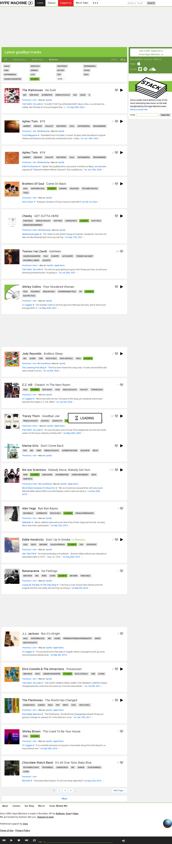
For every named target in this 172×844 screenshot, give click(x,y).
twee (39, 450)
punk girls (85, 576)
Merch (157, 59)
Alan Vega (29, 508)
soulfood (74, 188)
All (5, 60)
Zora (25, 823)
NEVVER (26, 780)
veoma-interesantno (85, 513)
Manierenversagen (30, 234)
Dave (75, 813)
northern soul (37, 188)
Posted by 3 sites (29, 230)
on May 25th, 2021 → (49, 308)
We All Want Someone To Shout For (38, 487)
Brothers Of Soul (33, 184)
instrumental (84, 126)
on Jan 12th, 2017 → (83, 717)
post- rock (96, 221)
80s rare (73, 576)
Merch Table (82, 3)
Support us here (45, 816)
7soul (25, 193)
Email (132, 114)
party (65, 705)
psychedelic (47, 767)
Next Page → (119, 790)
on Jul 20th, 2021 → (68, 272)
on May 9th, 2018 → (81, 588)
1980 (93, 674)
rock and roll (66, 358)
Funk (6, 70)
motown (43, 544)
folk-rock (35, 291)
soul (25, 188)
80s (24, 95)
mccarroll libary (31, 260)
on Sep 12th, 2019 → (60, 525)
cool (73, 705)
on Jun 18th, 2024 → (91, 138)
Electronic (62, 66)
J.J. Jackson (30, 634)
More (64, 798)
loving (101, 674)
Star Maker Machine (31, 714)
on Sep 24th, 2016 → (50, 748)
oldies (32, 358)
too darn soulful (90, 188)
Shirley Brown (31, 731)
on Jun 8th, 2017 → (94, 686)
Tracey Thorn (31, 416)
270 (111, 469)
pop (25, 450)
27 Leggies (27, 304)
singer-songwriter (31, 256)
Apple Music (59, 265)
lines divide (47, 474)
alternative (47, 95)
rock (78, 358)
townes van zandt (84, 256)
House (86, 70)
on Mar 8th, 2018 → (60, 654)
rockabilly (28, 513)
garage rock (71, 221)
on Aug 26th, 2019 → (73, 556)
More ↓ (61, 79)
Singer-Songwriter (12, 79)
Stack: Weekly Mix (58, 806)
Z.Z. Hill (27, 385)
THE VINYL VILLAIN (31, 104)
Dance (6, 66)
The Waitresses (32, 90)
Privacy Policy (22, 830)
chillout (49, 126)
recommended (99, 126)
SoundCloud (45, 363)
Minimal (34, 70)
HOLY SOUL (27, 201)
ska (75, 95)
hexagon (38, 126)
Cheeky (27, 216)
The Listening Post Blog (33, 367)
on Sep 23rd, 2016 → (94, 780)
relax (95, 450)
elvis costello (81, 674)
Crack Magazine (29, 135)
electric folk (29, 296)
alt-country (67, 256)
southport (91, 544)
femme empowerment (32, 225)
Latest (40, 3)
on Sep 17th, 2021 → (75, 237)
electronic (61, 126)
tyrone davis (96, 389)
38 (117, 251)
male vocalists (70, 389)
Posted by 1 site (29, 100)
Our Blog (29, 806)
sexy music (47, 389)
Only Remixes (19, 60)
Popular (52, 3)
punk (44, 576)
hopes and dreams (80, 474)
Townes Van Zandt (34, 251)
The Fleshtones (32, 700)
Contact (148, 59)
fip (80, 291)
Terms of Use (6, 830)
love (57, 389)
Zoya (68, 813)
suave (82, 95)
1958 (40, 358)
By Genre (53, 60)
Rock (86, 74)
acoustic (46, 260)
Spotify (49, 100)
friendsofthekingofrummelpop (77, 638)
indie (25, 474)
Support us (65, 3)
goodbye (34, 79)
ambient (26, 126)
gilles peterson (58, 544)
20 (112, 416)
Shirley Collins (31, 287)
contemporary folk (67, 291)
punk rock (27, 221)
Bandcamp (45, 131)
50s (24, 358)
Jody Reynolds (32, 354)
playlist (83, 389)
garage (41, 705)
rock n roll (51, 358)
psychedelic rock (31, 767)
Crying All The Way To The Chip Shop (39, 584)
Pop (59, 74)
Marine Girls (30, 446)
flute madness (94, 767)
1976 (81, 544)
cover (52, 576)
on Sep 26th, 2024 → (77, 107)
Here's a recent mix (138, 109)
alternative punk (69, 450)
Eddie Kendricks (33, 539)
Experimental (90, 66)
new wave (34, 95)
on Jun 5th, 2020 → (66, 401)
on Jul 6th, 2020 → (52, 370)
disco (33, 544)
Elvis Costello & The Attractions (43, 669)
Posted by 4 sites (29, 265)
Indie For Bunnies (30, 166)
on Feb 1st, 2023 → (91, 201)
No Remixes (37, 60)
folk (46, 256)
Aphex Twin (30, 121)
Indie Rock (35, 66)
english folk (49, 291)
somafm (62, 188)
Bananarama (30, 571)
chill (72, 126)
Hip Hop (60, 70)
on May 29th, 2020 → (73, 433)
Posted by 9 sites (29, 483)
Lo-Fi (33, 74)
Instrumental (10, 74)
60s (49, 638)
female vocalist (63, 95)
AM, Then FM (28, 553)
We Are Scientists (34, 470)
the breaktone (62, 474)
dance (97, 638)
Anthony (60, 813)
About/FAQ (135, 59)
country (55, 256)
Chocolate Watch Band (37, 762)
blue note (85, 450)
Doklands (26, 522)
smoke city (57, 421)
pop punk (58, 221)
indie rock (27, 479)
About (5, 806)
